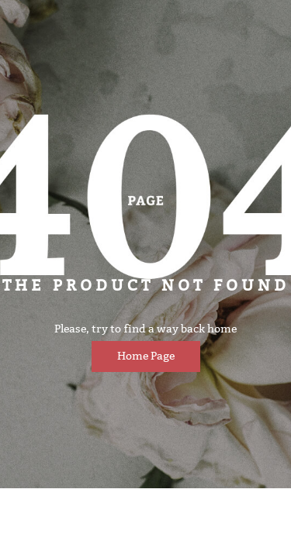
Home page (146, 356)
